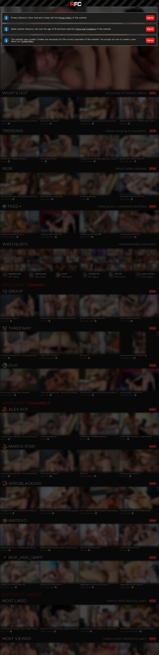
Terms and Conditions (85, 29)
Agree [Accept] (150, 18)
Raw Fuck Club (75, 3)
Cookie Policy (27, 41)
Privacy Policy (65, 18)
